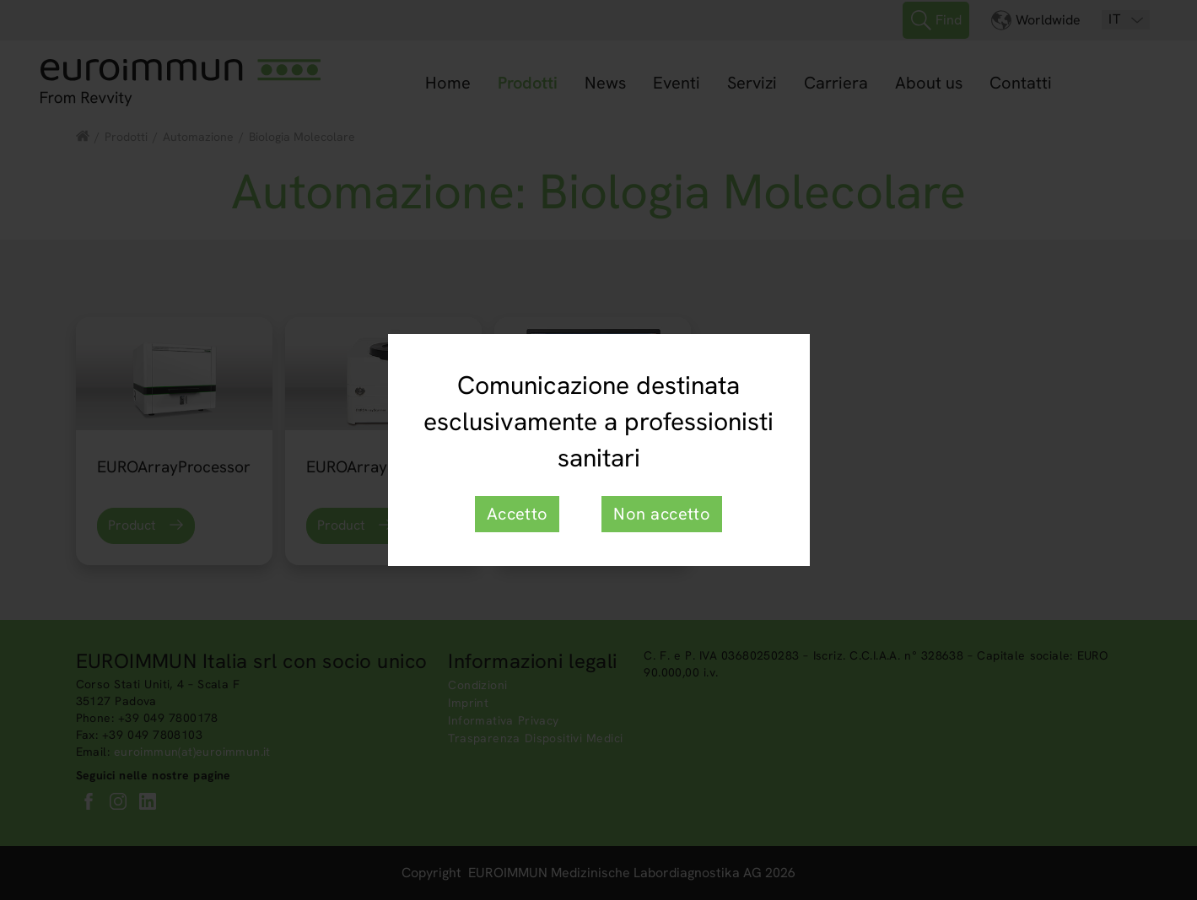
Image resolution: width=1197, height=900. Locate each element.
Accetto (517, 514)
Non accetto (661, 514)
